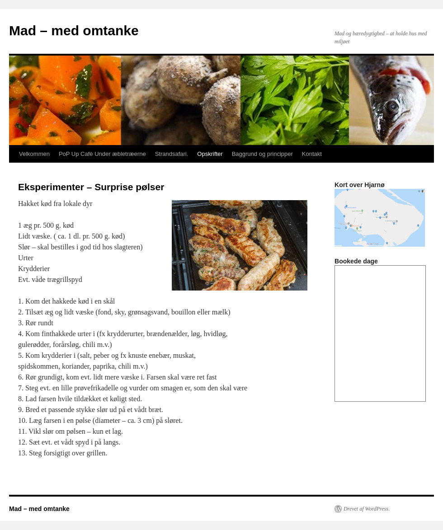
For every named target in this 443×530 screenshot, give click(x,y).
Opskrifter (209, 153)
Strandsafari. (172, 153)
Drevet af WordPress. (367, 509)
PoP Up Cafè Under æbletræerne (102, 153)
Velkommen (34, 153)
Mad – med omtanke (74, 30)
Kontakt (312, 153)
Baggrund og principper (262, 153)
